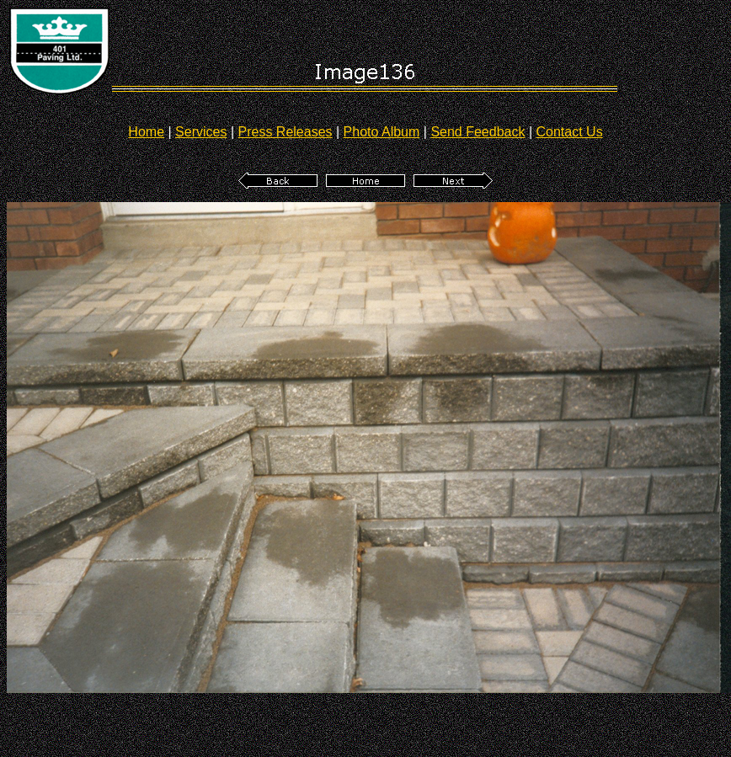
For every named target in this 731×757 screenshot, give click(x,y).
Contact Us (569, 132)
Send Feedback (477, 132)
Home (146, 132)
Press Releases (285, 132)
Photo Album (382, 132)
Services (201, 132)
